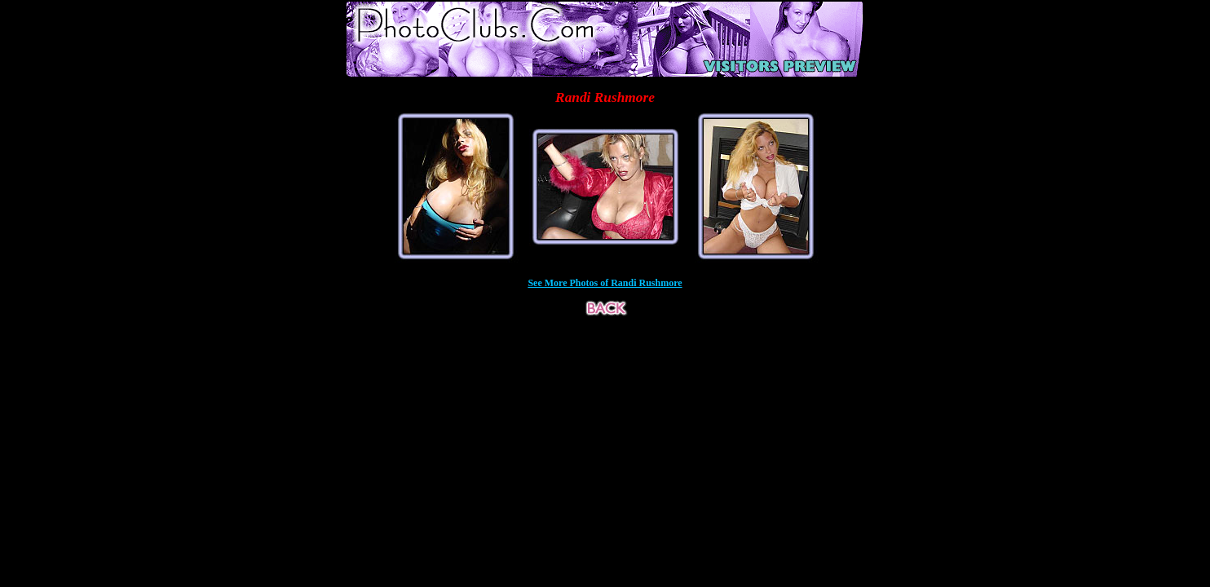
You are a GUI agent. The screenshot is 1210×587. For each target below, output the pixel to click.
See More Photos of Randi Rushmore (605, 283)
